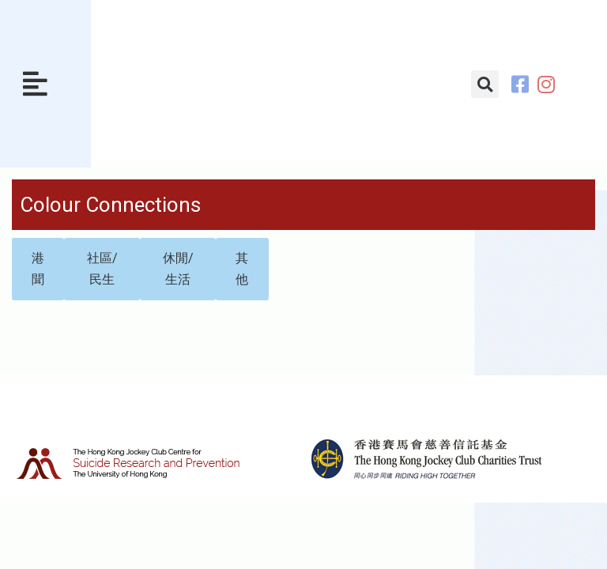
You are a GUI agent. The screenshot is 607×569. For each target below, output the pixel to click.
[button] (35, 84)
